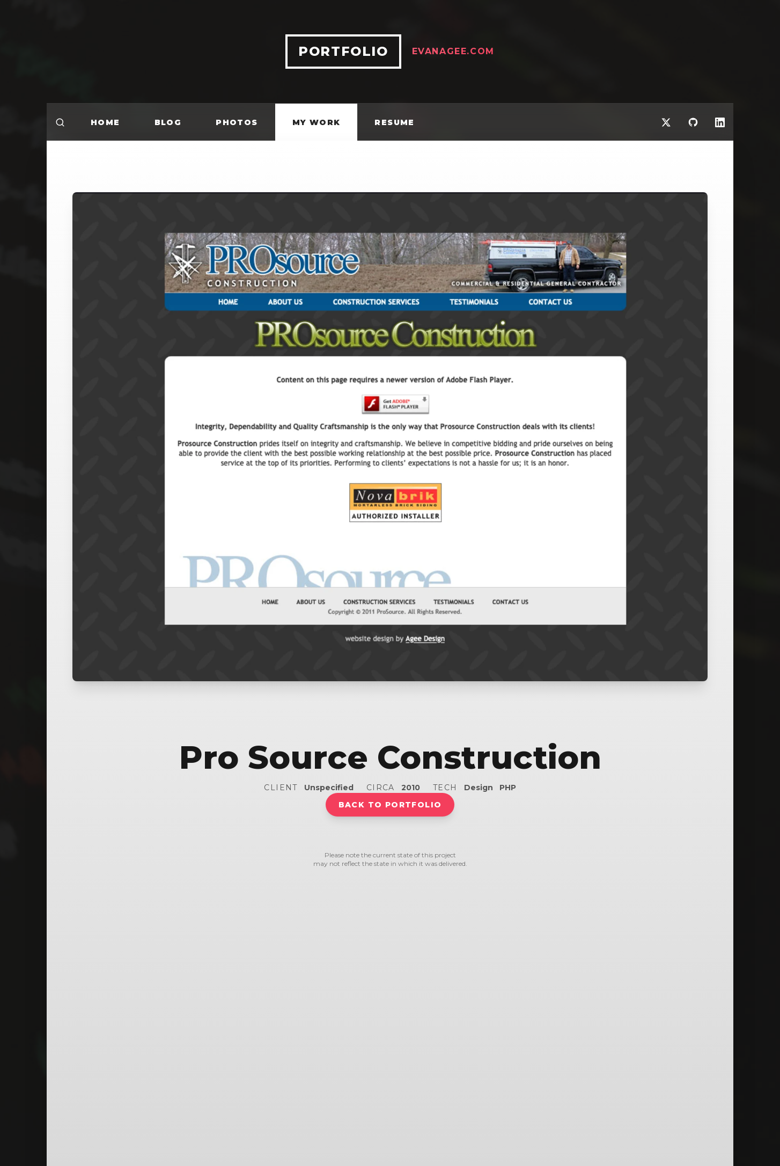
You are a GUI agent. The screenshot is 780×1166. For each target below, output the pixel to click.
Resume (394, 122)
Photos (236, 122)
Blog (168, 122)
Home (105, 122)
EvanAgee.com (453, 51)
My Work (316, 122)
